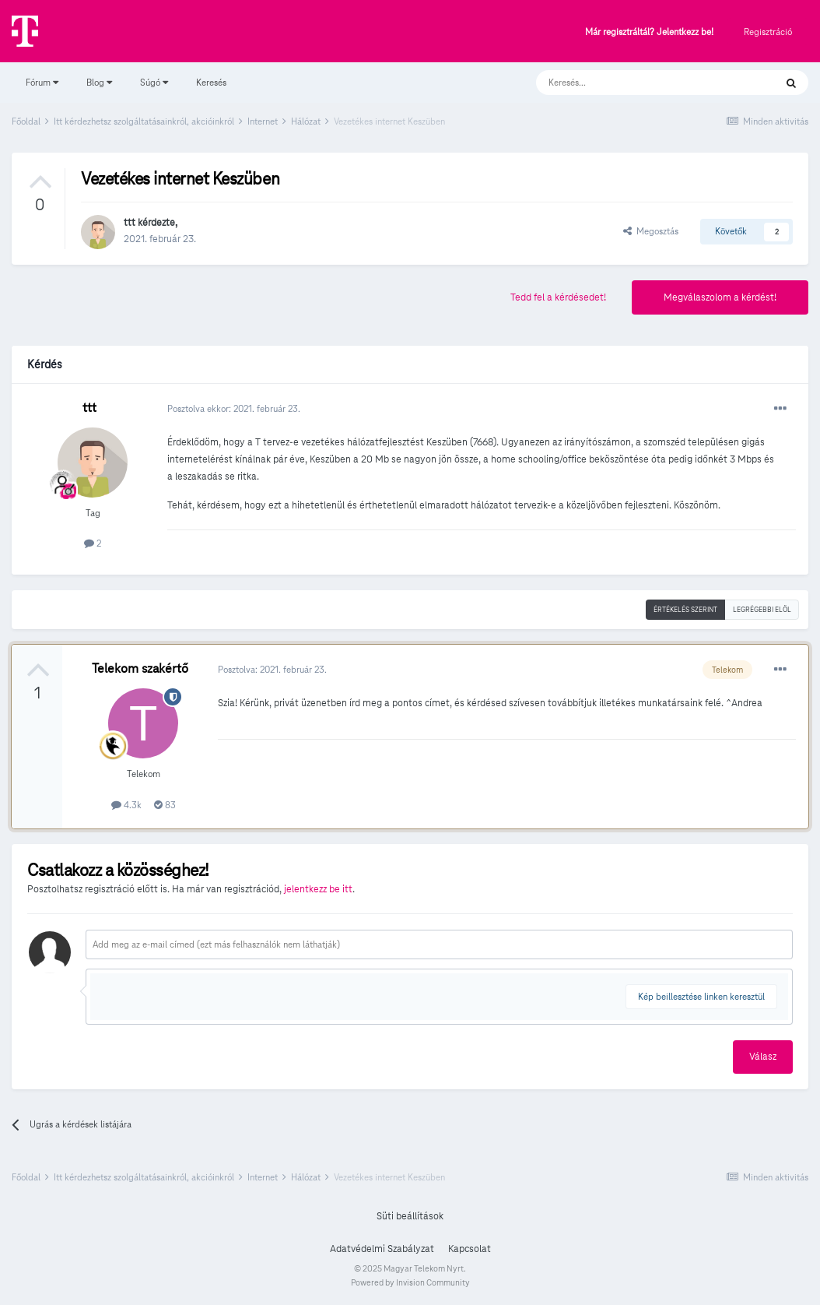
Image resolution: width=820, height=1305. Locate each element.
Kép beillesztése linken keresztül (701, 996)
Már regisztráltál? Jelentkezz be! (649, 32)
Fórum (42, 82)
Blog (99, 82)
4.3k (126, 805)
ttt (129, 222)
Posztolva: (272, 669)
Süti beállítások (410, 1216)
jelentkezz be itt (318, 889)
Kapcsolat (469, 1249)
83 (165, 805)
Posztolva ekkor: (233, 408)
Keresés (211, 82)
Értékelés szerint (685, 609)
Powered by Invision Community (410, 1282)
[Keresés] (640, 82)
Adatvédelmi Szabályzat (382, 1249)
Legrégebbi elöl (762, 609)
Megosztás (650, 231)
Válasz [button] (762, 1056)
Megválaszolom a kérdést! (720, 297)
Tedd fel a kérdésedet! (558, 297)
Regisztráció (768, 31)
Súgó (154, 82)
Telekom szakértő (140, 668)
